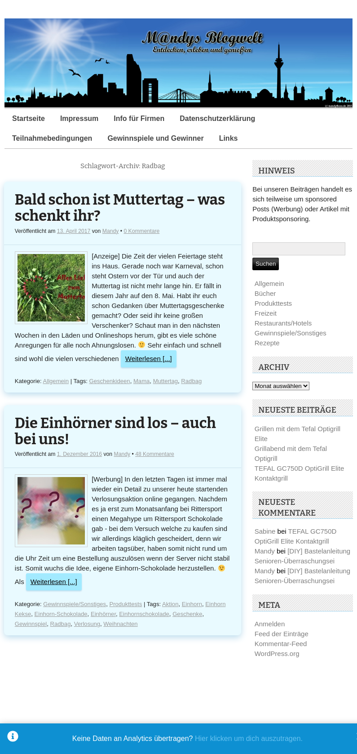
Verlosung (87, 623)
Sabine (265, 531)
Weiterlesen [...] (148, 358)
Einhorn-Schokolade (61, 614)
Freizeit (266, 313)
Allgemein (56, 381)
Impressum (79, 118)
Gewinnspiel (31, 623)
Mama (141, 381)
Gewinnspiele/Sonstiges (74, 604)
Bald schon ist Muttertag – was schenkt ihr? (120, 208)
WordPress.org (277, 653)
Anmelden (270, 624)
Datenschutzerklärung (217, 118)
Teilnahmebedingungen (52, 138)
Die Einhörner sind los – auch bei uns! (115, 431)
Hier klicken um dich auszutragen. (249, 738)
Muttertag (165, 381)
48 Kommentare (154, 454)
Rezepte (267, 343)
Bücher (265, 293)
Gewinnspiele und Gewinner (155, 138)
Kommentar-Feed (281, 643)
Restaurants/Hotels (283, 323)
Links (228, 138)
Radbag (191, 381)
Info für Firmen (139, 118)
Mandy (110, 231)
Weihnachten (120, 623)
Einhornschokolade (144, 614)
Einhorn (192, 604)
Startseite (28, 118)
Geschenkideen (109, 381)
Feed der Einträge (282, 634)
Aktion (170, 604)
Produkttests (125, 604)
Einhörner (103, 614)
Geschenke (187, 614)
